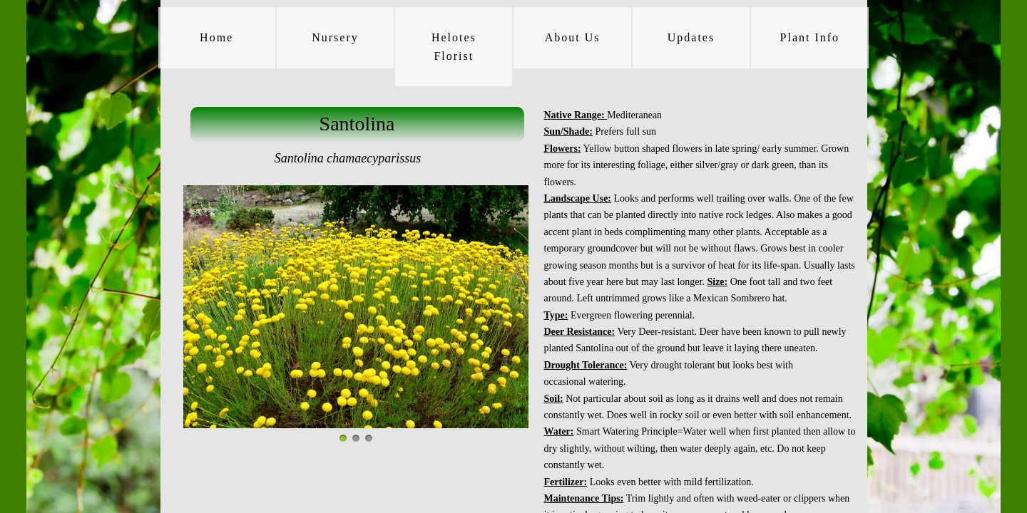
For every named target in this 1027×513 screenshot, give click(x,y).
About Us (573, 37)
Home (216, 37)
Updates (691, 37)
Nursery (335, 37)
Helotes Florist (453, 46)
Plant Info (810, 37)
